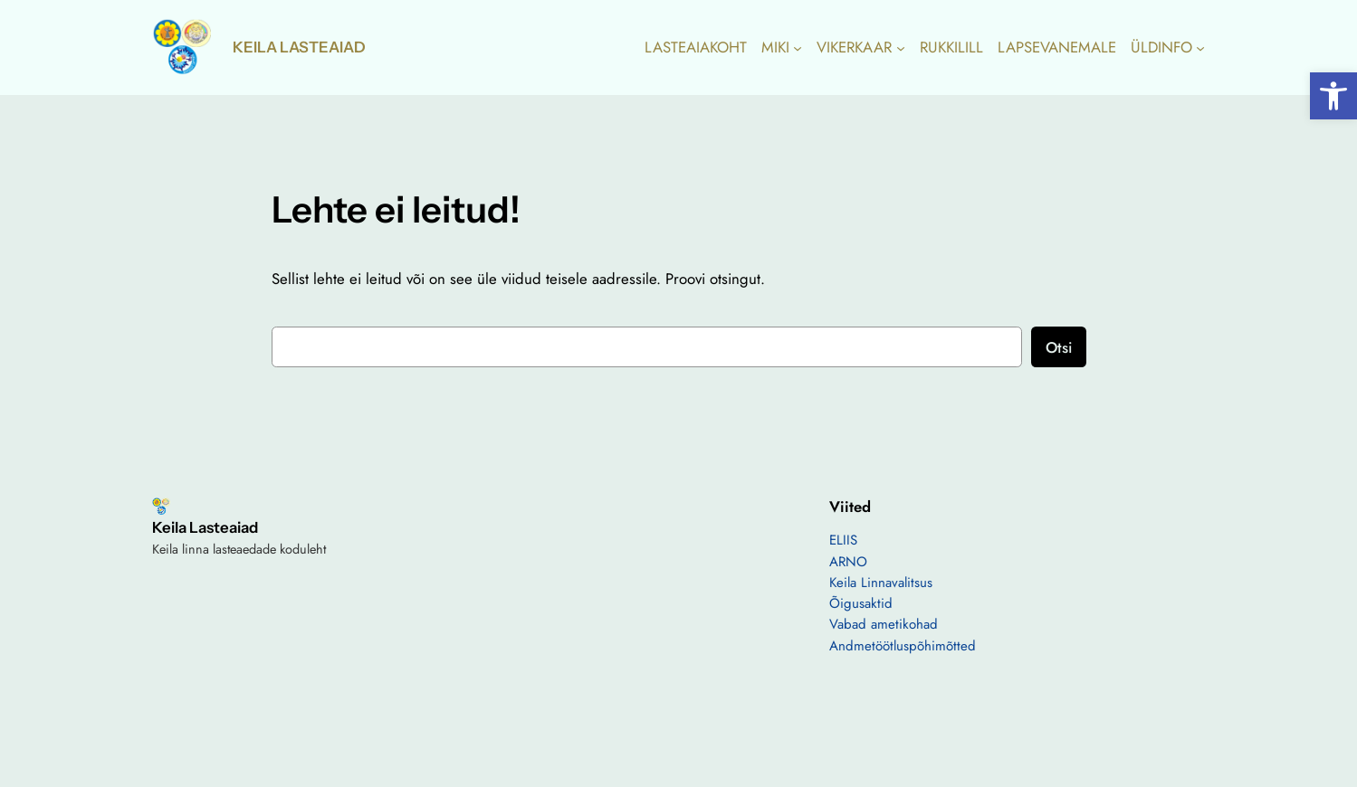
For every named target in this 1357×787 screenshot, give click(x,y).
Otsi (1059, 347)
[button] (1333, 95)
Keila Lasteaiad (299, 47)
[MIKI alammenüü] (797, 47)
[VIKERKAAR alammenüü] (900, 47)
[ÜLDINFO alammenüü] (1200, 47)
